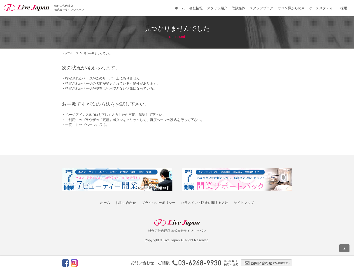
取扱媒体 (238, 8)
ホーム (180, 8)
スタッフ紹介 (217, 8)
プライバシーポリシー (158, 203)
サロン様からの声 (291, 8)
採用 (343, 8)
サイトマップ (244, 203)
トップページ (70, 53)
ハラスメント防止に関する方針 (204, 203)
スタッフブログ (261, 8)
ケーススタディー (322, 8)
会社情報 (196, 8)
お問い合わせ (126, 203)
